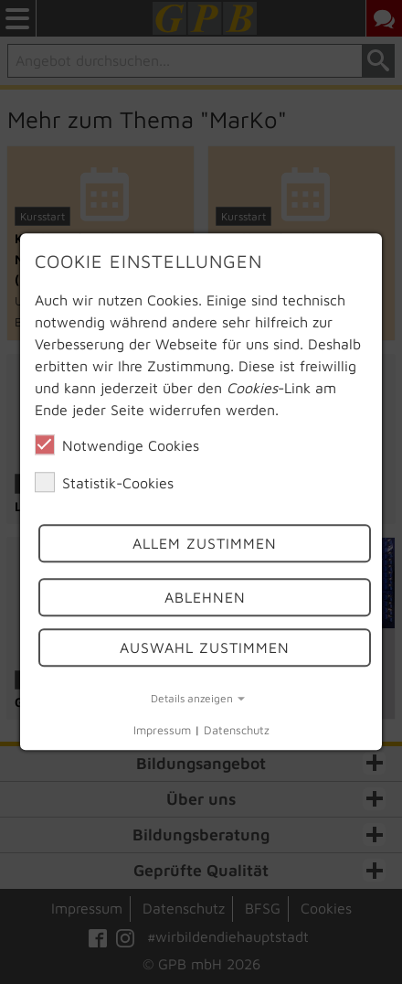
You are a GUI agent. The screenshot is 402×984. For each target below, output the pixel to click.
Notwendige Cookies (117, 444)
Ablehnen (205, 597)
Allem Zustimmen (204, 544)
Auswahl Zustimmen (205, 647)
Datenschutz (237, 730)
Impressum (162, 730)
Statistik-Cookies (104, 482)
